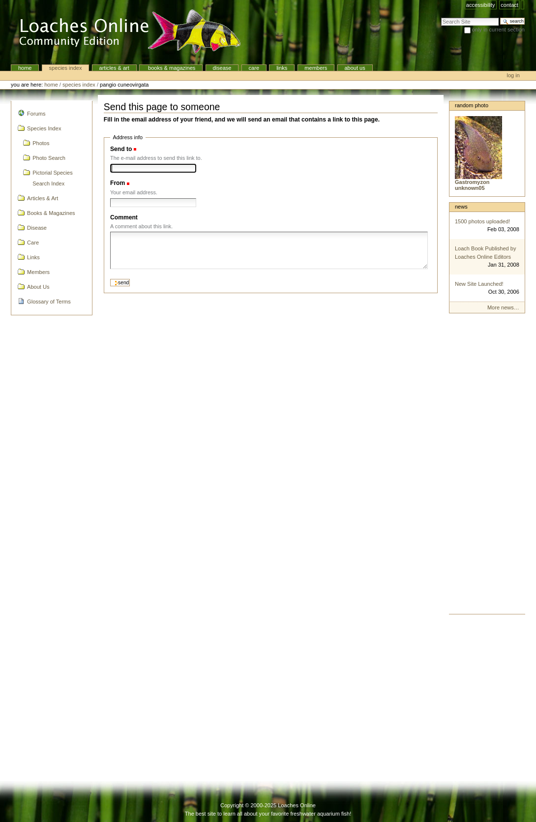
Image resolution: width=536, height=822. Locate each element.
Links (281, 68)
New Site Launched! (479, 284)
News (461, 207)
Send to (121, 149)
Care (254, 68)
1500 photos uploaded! (482, 221)
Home (25, 68)
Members (315, 68)
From (117, 183)
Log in (513, 75)
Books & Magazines (171, 68)
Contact (509, 5)
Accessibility (480, 5)
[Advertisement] (487, 466)
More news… (503, 307)
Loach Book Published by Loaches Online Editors (485, 252)
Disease (221, 68)
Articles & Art (114, 68)
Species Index (65, 68)
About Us (354, 68)
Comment (124, 217)
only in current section (498, 29)
